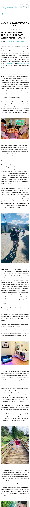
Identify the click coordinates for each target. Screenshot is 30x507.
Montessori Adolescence (16, 41)
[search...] (27, 15)
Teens (3, 43)
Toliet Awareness (9, 63)
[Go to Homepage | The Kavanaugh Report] (15, 10)
